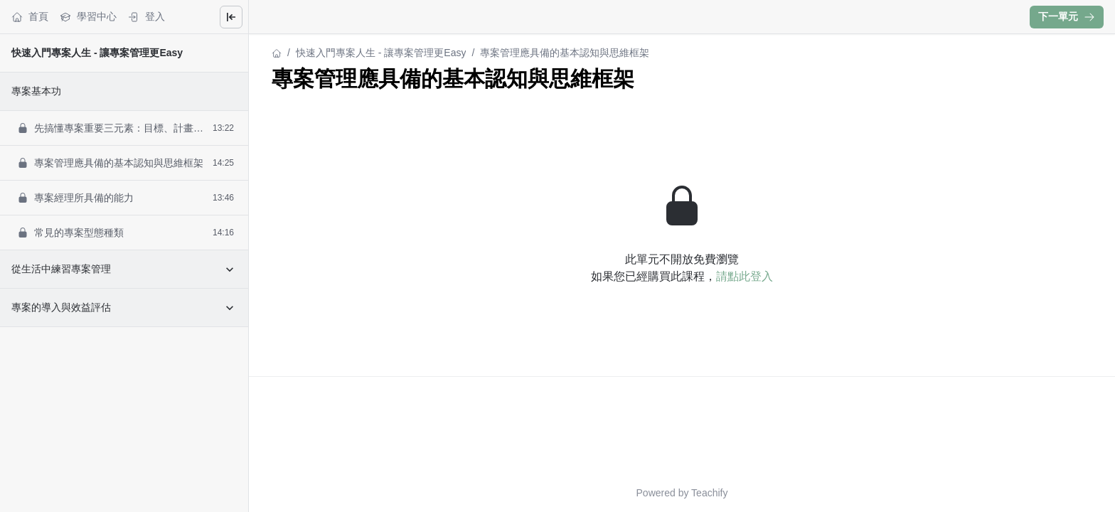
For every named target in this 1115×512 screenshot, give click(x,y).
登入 (146, 17)
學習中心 (88, 17)
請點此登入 (744, 276)
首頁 (29, 17)
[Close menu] (231, 17)
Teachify (709, 492)
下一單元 (1066, 16)
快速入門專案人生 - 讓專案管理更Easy (97, 52)
